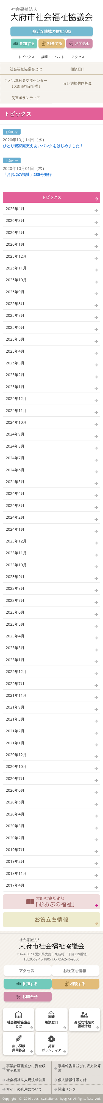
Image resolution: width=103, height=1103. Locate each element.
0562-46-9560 (68, 959)
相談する (54, 43)
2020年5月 (15, 802)
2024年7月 (15, 457)
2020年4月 (15, 814)
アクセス (78, 56)
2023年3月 (15, 647)
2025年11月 (16, 268)
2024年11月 (16, 410)
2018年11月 (16, 873)
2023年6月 (15, 612)
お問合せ (82, 43)
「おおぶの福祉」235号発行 (27, 174)
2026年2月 (15, 232)
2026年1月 (15, 244)
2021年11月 (16, 695)
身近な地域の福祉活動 (51, 31)
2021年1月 (15, 742)
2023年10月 (16, 564)
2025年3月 (15, 362)
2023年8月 (15, 588)
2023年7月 (15, 600)
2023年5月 (15, 624)
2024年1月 (15, 529)
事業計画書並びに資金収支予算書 (26, 1068)
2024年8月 (15, 446)
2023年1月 (15, 659)
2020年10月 (16, 766)
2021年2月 (15, 730)
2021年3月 (15, 719)
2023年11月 (16, 552)
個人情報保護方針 (72, 1079)
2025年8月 (15, 303)
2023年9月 (15, 576)
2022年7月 (15, 683)
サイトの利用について (24, 1089)
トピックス (26, 56)
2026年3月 (15, 220)
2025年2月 (15, 374)
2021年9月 (15, 707)
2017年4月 (15, 885)
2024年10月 (16, 422)
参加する (27, 43)
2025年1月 (15, 386)
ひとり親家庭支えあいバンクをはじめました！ (43, 145)
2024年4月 (15, 493)
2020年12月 (16, 754)
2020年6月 (15, 790)
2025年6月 (15, 327)
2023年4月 (15, 635)
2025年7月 (15, 315)
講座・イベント (53, 56)
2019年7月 (15, 849)
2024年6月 (15, 469)
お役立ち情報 (51, 919)
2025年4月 (15, 351)
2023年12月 (16, 541)
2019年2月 (15, 861)
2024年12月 (16, 398)
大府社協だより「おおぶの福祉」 (51, 901)
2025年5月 (15, 339)
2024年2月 (15, 517)
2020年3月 (15, 825)
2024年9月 (15, 434)
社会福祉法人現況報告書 (26, 1079)
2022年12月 (16, 671)
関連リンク (67, 1089)
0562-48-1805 (40, 959)
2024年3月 (15, 505)
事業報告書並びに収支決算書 (79, 1068)
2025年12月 (16, 256)
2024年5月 (15, 481)
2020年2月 (15, 837)
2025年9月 (15, 291)
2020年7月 (15, 778)
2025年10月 (16, 279)
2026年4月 (15, 208)
